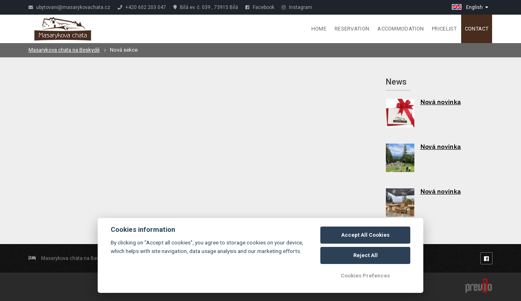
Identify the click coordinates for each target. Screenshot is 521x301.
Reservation (352, 29)
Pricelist (444, 29)
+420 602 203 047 (142, 7)
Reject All (365, 255)
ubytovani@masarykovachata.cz (69, 7)
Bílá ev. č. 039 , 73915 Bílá (205, 7)
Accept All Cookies (365, 235)
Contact (476, 29)
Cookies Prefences (365, 276)
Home (318, 29)
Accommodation (400, 29)
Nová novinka (440, 102)
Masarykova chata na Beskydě (64, 50)
